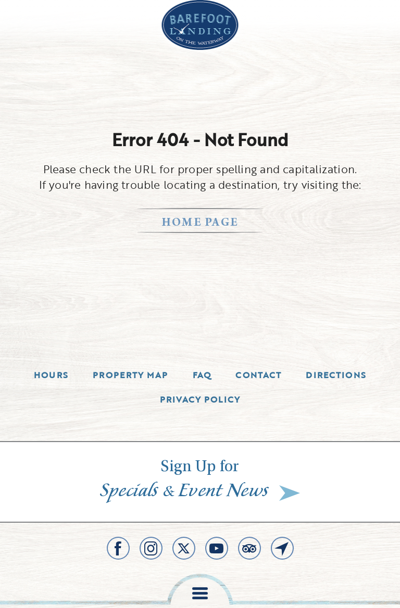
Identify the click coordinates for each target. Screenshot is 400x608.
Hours (51, 375)
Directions (336, 375)
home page (200, 223)
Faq (202, 375)
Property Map (130, 375)
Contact (258, 375)
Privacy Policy (200, 399)
